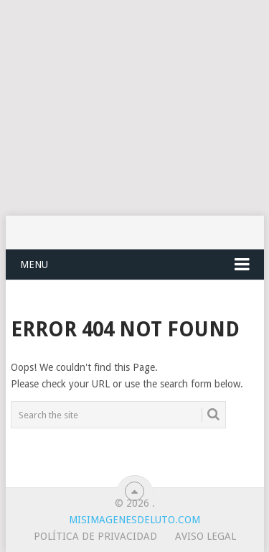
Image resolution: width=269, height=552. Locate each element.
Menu (34, 264)
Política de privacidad (95, 536)
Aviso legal (205, 536)
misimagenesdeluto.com (134, 519)
